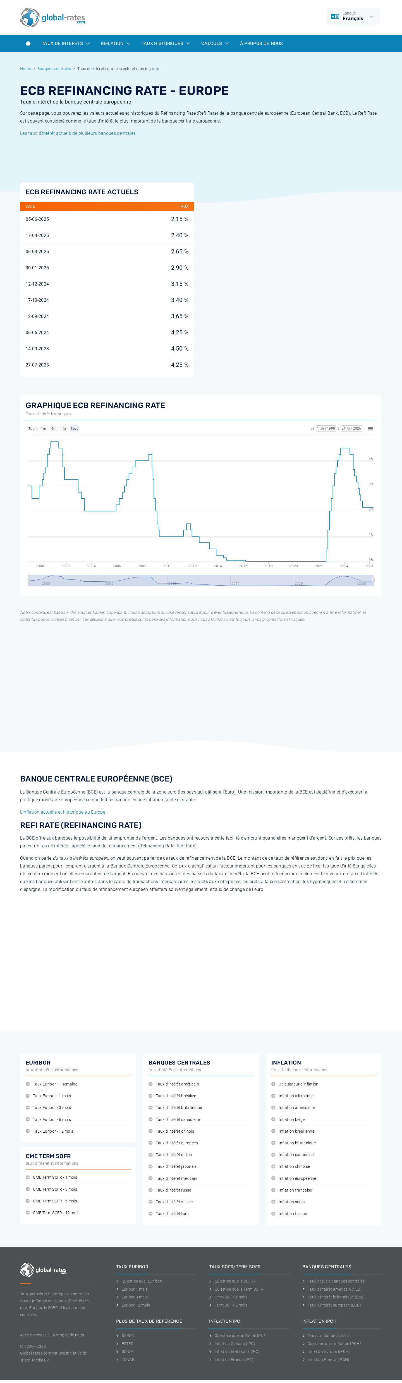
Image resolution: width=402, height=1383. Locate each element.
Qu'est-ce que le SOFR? (232, 1281)
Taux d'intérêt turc (168, 1213)
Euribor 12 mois (133, 1305)
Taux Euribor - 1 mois (48, 1096)
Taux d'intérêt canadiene (174, 1119)
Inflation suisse (289, 1202)
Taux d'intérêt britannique (175, 1107)
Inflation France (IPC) (231, 1359)
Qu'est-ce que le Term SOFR (236, 1289)
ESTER (124, 1343)
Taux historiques (166, 43)
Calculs (215, 43)
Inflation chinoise (290, 1166)
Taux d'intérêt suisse (171, 1202)
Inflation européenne (293, 1178)
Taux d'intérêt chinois (171, 1131)
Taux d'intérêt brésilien (172, 1096)
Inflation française (291, 1190)
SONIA (124, 1351)
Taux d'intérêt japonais (173, 1166)
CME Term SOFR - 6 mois (51, 1201)
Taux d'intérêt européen (173, 1143)
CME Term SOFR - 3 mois (51, 1189)
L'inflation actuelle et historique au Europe (62, 812)
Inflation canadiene (292, 1154)
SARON (125, 1335)
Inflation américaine (293, 1107)
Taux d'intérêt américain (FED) (332, 1289)
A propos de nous (68, 1335)
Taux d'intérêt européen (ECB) (331, 1305)
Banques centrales (54, 68)
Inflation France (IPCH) (326, 1359)
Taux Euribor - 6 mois (48, 1119)
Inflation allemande (292, 1096)
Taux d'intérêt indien (170, 1154)
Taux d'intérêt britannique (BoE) (333, 1297)
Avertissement (33, 1335)
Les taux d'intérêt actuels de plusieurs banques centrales (78, 133)
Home (25, 68)
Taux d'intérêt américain (174, 1084)
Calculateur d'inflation (295, 1084)
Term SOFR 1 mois (228, 1297)
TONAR (125, 1359)
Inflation (115, 43)
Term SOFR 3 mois (228, 1305)
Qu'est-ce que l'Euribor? (139, 1281)
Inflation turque (289, 1213)
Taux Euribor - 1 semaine (51, 1084)
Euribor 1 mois (132, 1289)
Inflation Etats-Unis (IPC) (234, 1351)
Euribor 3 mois (132, 1297)
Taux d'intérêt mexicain (173, 1178)
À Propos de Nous (261, 43)
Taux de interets (66, 43)
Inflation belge (288, 1119)
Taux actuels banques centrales (333, 1281)
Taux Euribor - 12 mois (49, 1131)
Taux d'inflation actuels (326, 1335)
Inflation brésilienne (292, 1131)
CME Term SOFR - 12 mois (53, 1213)
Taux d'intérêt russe (170, 1190)
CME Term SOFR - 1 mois (51, 1177)
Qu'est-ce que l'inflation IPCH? (331, 1343)
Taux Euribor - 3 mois (48, 1107)
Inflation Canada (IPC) (232, 1343)
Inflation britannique (293, 1143)
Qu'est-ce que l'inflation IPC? (237, 1335)
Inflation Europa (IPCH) (326, 1351)
